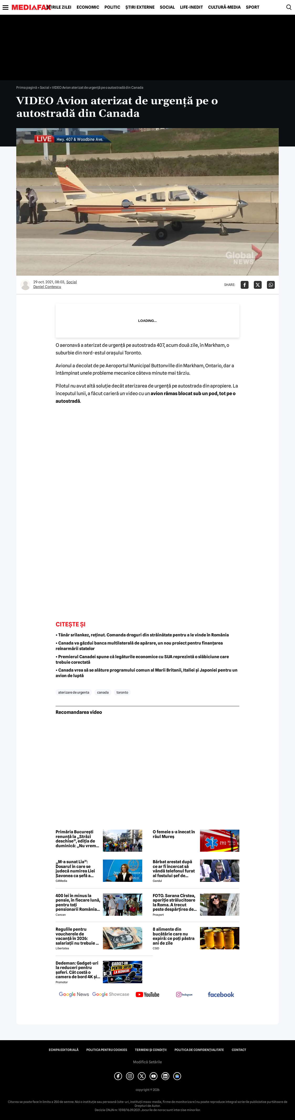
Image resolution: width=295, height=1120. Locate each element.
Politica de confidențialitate (199, 1050)
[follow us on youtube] (147, 995)
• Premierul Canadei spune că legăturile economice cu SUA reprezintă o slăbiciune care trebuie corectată (142, 659)
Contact (239, 1050)
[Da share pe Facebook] (245, 285)
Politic (112, 7)
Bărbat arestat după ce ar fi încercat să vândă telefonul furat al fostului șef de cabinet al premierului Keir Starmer (175, 869)
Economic (88, 7)
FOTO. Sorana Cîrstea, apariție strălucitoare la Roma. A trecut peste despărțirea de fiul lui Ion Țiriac (174, 902)
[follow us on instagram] (184, 995)
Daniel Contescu (47, 287)
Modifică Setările (147, 1062)
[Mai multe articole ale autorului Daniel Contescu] (25, 285)
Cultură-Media (224, 7)
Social (167, 7)
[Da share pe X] (258, 285)
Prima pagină (26, 87)
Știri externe (140, 7)
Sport (252, 7)
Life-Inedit (191, 7)
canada (103, 692)
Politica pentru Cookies (106, 1050)
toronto (122, 692)
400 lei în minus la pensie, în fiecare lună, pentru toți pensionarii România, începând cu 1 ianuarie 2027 (78, 902)
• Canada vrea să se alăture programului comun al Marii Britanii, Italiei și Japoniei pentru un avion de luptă (147, 673)
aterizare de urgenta (73, 692)
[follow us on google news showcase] (110, 995)
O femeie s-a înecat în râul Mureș (174, 834)
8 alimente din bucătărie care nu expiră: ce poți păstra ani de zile (173, 936)
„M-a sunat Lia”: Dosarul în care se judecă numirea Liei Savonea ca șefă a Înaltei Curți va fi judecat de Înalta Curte (75, 869)
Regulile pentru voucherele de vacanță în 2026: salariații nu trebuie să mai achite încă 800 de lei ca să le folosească (78, 936)
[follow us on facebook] (221, 995)
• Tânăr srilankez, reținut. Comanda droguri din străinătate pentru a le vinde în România (142, 634)
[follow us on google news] (74, 995)
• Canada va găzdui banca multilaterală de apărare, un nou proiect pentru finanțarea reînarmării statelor (139, 646)
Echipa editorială (63, 1050)
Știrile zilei (58, 7)
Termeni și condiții (151, 1050)
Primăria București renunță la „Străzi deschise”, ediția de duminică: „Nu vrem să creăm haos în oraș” (78, 839)
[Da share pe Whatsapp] (271, 285)
